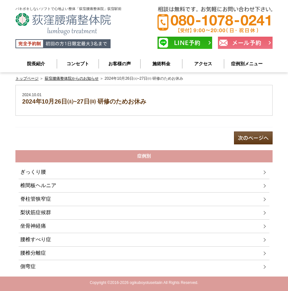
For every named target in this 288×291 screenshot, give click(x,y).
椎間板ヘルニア (38, 185)
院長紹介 (36, 63)
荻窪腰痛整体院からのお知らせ (72, 78)
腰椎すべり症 (35, 239)
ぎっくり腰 (33, 172)
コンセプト (78, 63)
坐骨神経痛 (33, 226)
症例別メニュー (247, 63)
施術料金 (161, 63)
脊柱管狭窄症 (35, 199)
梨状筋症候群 (35, 212)
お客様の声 (119, 63)
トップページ (27, 78)
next (253, 138)
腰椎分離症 (33, 253)
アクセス (203, 63)
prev (34, 138)
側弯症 (28, 266)
